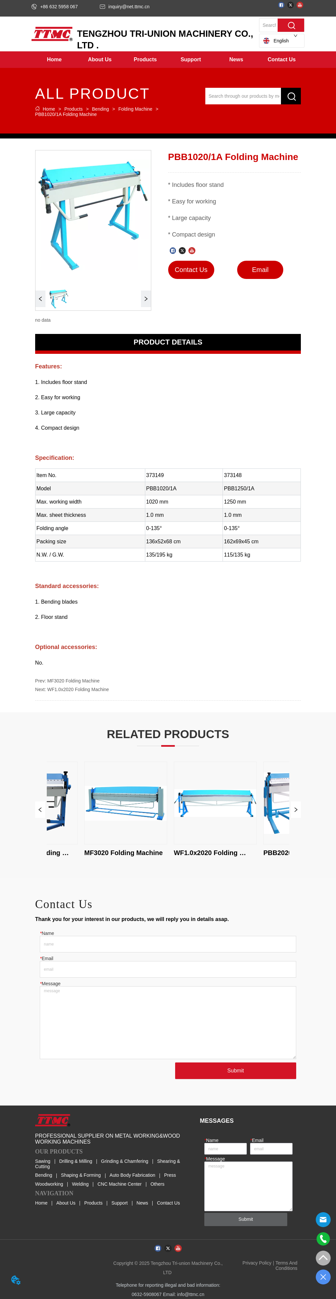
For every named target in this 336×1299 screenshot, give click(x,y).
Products (73, 109)
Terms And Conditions (286, 1265)
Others (158, 1184)
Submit (235, 1070)
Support (119, 1203)
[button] (99, 60)
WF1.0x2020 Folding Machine (78, 689)
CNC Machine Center (120, 1184)
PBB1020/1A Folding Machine (66, 114)
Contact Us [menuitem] (282, 59)
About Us (66, 1203)
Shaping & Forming (81, 1175)
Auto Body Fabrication (132, 1175)
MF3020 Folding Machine (73, 680)
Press (170, 1175)
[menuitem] (99, 59)
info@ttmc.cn (190, 1294)
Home (48, 109)
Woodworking (49, 1184)
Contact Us (168, 1203)
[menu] (168, 59)
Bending (100, 109)
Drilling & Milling (75, 1161)
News (142, 1203)
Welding (80, 1184)
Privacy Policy (256, 1263)
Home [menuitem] (54, 59)
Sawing (42, 1161)
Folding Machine (135, 109)
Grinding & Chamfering (124, 1161)
